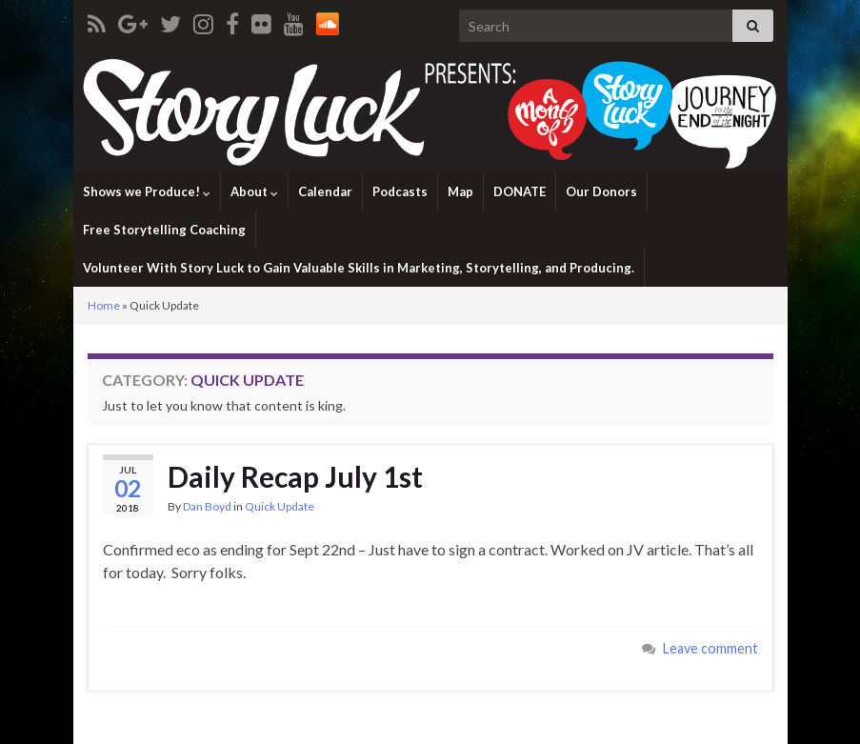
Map (460, 191)
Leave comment (710, 648)
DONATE (519, 191)
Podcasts (400, 191)
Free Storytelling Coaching (164, 229)
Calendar (325, 191)
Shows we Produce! (146, 191)
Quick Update (279, 506)
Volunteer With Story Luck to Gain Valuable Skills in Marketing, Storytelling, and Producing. (358, 267)
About (254, 191)
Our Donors (601, 191)
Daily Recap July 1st (295, 476)
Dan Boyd (207, 506)
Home (104, 305)
